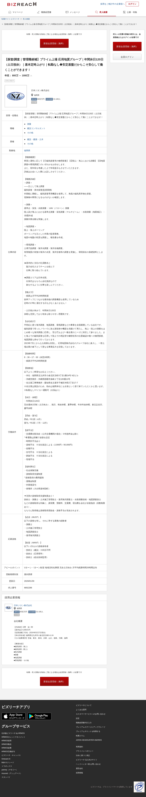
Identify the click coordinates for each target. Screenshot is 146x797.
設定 (77, 718)
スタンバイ (6, 777)
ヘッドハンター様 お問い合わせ (88, 764)
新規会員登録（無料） (54, 43)
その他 (30, 133)
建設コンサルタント (36, 128)
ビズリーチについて (84, 705)
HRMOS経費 (7, 748)
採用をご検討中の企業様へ (112, 4)
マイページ (18, 12)
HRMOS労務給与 (8, 752)
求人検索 (103, 12)
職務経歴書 (46, 12)
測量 (29, 124)
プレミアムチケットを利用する (88, 731)
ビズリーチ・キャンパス (11, 755)
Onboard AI (6, 759)
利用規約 (79, 747)
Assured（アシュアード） (12, 773)
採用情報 (79, 773)
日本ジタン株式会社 (23, 605)
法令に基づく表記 (83, 755)
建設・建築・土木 (35, 139)
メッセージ (75, 12)
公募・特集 (132, 12)
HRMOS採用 (7, 741)
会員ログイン (127, 57)
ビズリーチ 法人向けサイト (86, 760)
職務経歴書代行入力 (84, 723)
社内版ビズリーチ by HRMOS (13, 733)
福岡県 (27, 150)
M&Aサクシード (8, 763)
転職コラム (80, 736)
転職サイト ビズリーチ (10, 19)
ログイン (132, 4)
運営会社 (79, 768)
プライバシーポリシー (84, 751)
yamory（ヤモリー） (10, 770)
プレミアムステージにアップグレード (90, 727)
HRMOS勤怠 (7, 744)
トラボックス (7, 766)
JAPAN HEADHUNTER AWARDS (89, 740)
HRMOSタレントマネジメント (13, 737)
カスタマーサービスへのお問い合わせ (90, 714)
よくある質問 (81, 710)
